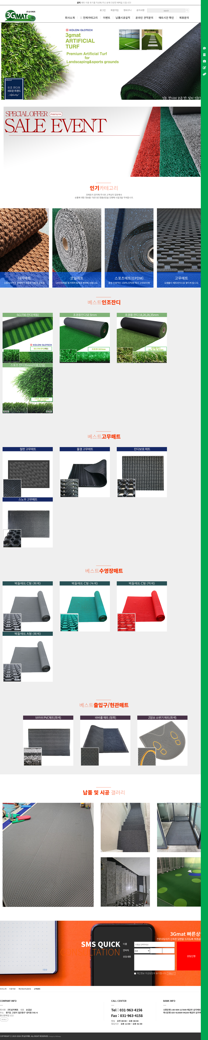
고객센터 (37, 989)
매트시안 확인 (166, 17)
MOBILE (4, 1019)
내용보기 (171, 973)
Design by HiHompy (55, 1036)
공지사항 (140, 10)
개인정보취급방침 (24, 989)
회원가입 (115, 10)
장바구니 (128, 10)
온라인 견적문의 (144, 17)
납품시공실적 (123, 17)
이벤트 (106, 17)
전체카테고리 (89, 17)
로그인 (103, 10)
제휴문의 (184, 17)
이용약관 (12, 989)
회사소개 (70, 17)
